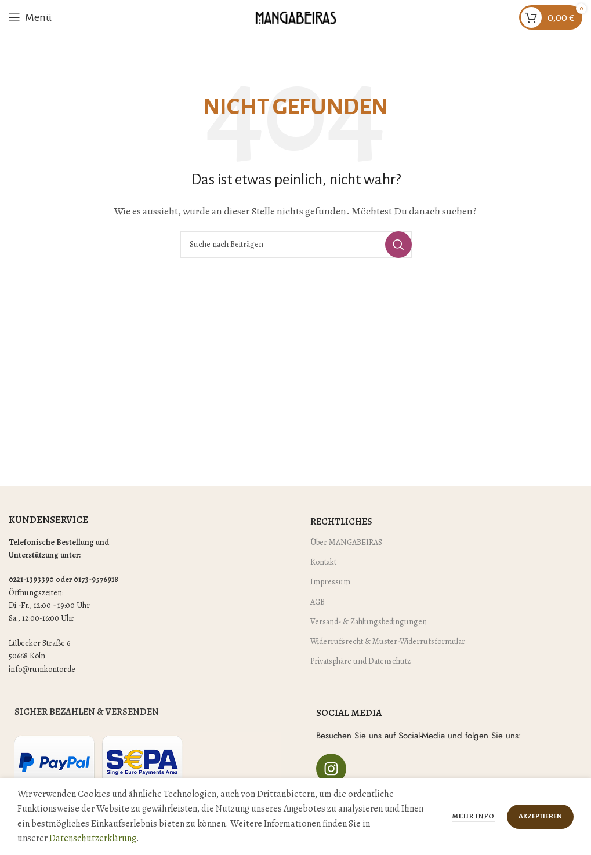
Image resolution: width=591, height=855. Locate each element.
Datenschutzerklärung (92, 838)
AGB (317, 601)
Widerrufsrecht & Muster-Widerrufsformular (387, 641)
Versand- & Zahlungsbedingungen (368, 621)
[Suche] (296, 244)
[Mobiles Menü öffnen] (30, 17)
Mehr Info (473, 816)
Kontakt (323, 561)
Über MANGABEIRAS (346, 542)
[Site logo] (295, 16)
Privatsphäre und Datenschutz (360, 661)
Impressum (330, 581)
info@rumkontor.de (42, 669)
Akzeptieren (540, 816)
